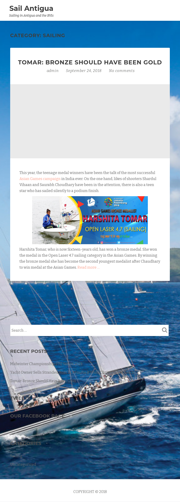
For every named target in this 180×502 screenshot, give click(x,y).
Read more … (89, 267)
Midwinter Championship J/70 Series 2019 (46, 364)
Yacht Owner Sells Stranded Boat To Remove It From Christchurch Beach (72, 372)
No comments (122, 71)
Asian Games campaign (40, 179)
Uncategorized (23, 464)
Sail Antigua (31, 8)
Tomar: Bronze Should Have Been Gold (90, 62)
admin (53, 71)
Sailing (16, 456)
